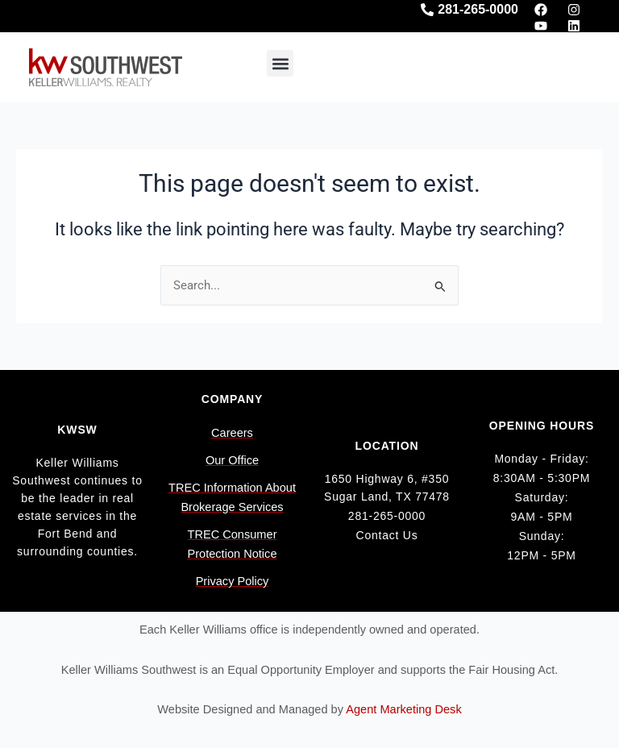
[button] (280, 63)
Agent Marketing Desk (403, 709)
